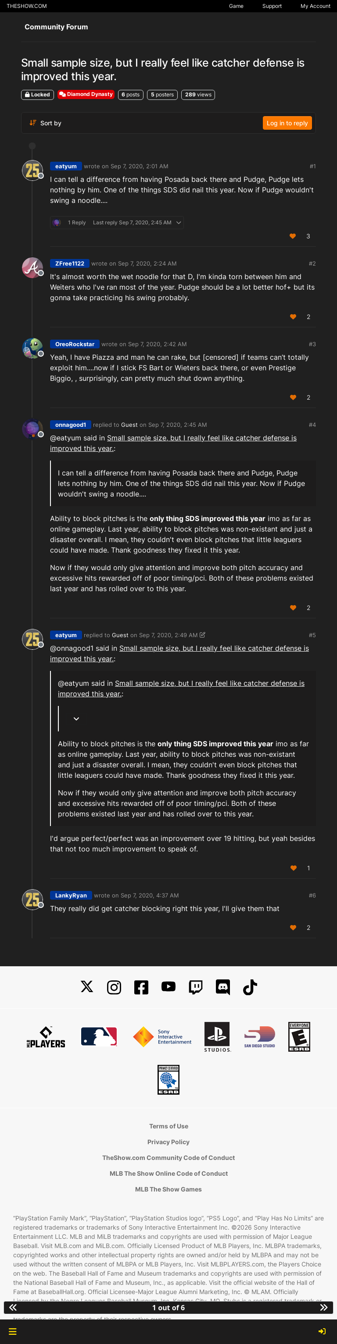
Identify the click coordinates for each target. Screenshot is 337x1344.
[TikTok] (250, 987)
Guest (129, 424)
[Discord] (223, 987)
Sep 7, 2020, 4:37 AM (150, 895)
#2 (312, 263)
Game (236, 6)
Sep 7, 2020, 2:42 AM (157, 344)
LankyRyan (71, 895)
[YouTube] (168, 987)
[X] (87, 987)
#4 (312, 424)
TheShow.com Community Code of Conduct (168, 1157)
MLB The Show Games (168, 1189)
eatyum (66, 166)
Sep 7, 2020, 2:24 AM (147, 263)
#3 (312, 344)
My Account (315, 6)
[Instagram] (114, 987)
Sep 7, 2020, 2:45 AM (177, 424)
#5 (312, 634)
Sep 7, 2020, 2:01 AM (139, 166)
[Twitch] (196, 987)
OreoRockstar (74, 344)
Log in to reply (287, 123)
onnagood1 (70, 424)
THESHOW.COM (27, 6)
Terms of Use (168, 1126)
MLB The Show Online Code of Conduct (169, 1173)
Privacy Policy (168, 1141)
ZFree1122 (69, 263)
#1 (313, 166)
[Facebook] (141, 987)
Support (272, 6)
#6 (312, 895)
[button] (13, 1331)
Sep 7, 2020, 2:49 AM (168, 634)
